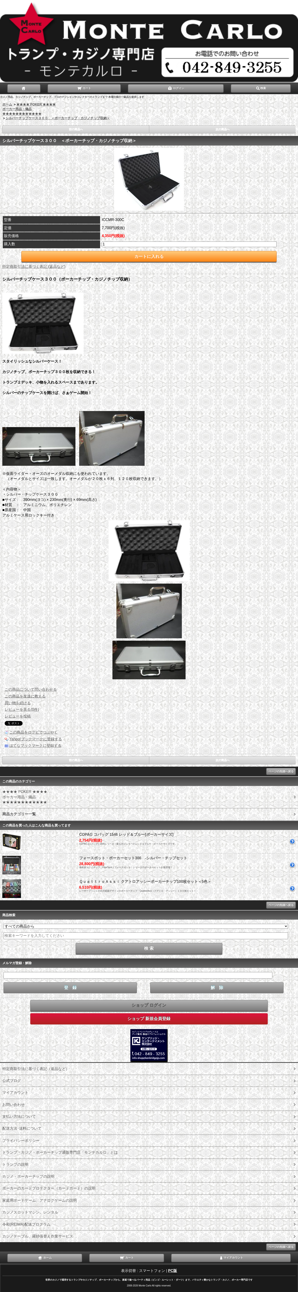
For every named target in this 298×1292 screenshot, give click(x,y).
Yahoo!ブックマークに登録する (35, 739)
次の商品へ (223, 129)
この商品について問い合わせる (31, 689)
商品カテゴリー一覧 (19, 814)
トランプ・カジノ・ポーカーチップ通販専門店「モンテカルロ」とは (60, 1152)
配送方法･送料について (21, 1128)
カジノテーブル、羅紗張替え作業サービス (37, 1236)
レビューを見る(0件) (22, 709)
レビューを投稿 (18, 716)
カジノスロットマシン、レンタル (30, 1212)
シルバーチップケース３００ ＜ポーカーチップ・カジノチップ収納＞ (58, 118)
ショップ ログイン (149, 1005)
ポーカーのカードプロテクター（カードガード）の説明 (48, 1188)
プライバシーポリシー (21, 1140)
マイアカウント (15, 1093)
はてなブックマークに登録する (35, 746)
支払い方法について (19, 1117)
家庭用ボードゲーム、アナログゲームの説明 (39, 1200)
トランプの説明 (15, 1164)
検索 (261, 87)
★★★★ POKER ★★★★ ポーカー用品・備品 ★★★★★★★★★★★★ (29, 108)
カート (84, 87)
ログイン (176, 87)
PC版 (172, 1271)
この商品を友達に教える (25, 696)
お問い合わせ (13, 1105)
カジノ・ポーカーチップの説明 (28, 1176)
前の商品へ (76, 129)
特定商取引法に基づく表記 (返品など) (33, 267)
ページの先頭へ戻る (281, 771)
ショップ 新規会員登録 (148, 1018)
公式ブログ (11, 1081)
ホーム (7, 104)
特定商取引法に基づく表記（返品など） (35, 1069)
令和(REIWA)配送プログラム (26, 1224)
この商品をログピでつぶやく (33, 732)
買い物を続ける (18, 703)
